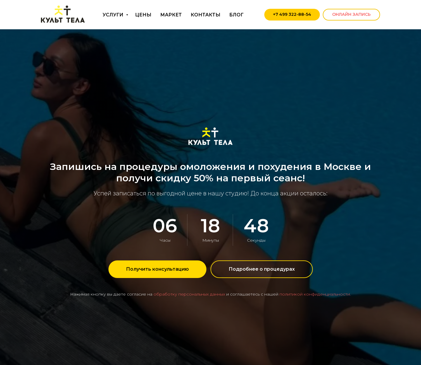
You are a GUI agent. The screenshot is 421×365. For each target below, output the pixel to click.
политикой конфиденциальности (314, 294)
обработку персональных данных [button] (189, 294)
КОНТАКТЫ (205, 15)
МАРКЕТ (171, 15)
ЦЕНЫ (143, 15)
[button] (157, 269)
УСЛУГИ (114, 15)
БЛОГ (236, 15)
